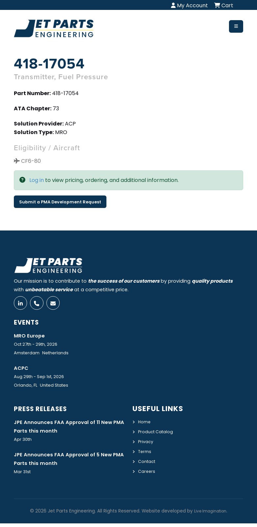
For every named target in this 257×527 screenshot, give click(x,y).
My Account (189, 5)
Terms (145, 453)
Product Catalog (158, 434)
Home (145, 424)
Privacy (146, 443)
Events (28, 324)
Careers (147, 472)
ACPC (22, 370)
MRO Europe (31, 338)
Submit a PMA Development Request (60, 202)
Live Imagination (210, 514)
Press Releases (44, 411)
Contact (148, 462)
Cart (223, 5)
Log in (36, 180)
